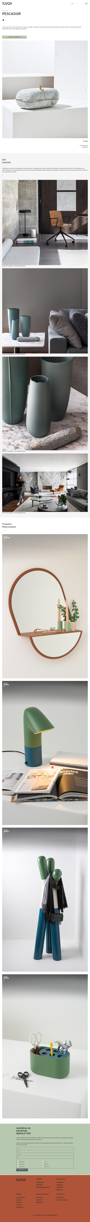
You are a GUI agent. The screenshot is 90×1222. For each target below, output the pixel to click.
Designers (39, 1185)
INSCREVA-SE (20, 1207)
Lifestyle (19, 1204)
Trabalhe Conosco (62, 1200)
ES (81, 3)
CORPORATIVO (21, 1166)
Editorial (19, 1200)
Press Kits (39, 1200)
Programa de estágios (43, 1187)
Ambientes (59, 1189)
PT (72, 3)
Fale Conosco (60, 1197)
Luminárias (59, 1187)
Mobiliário (59, 1185)
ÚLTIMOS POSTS (20, 1197)
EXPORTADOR (46, 1166)
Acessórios (59, 1182)
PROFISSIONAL (22, 1164)
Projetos (19, 1202)
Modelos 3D (39, 1202)
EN (77, 3)
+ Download (84, 147)
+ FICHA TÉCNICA (83, 145)
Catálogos (39, 1197)
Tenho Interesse (14, 37)
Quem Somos (40, 1182)
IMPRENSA (46, 1164)
